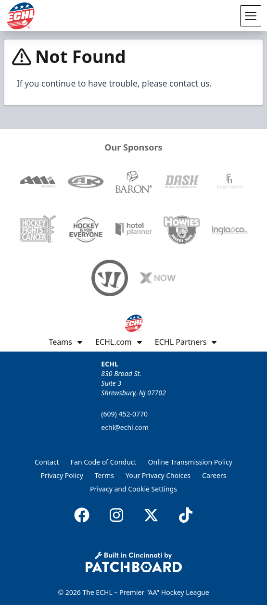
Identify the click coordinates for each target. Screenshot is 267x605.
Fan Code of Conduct (104, 461)
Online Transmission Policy (190, 461)
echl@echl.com (124, 427)
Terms (104, 475)
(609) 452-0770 (124, 413)
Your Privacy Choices (158, 475)
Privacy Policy (61, 475)
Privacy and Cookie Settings (133, 488)
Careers (214, 475)
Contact (47, 461)
